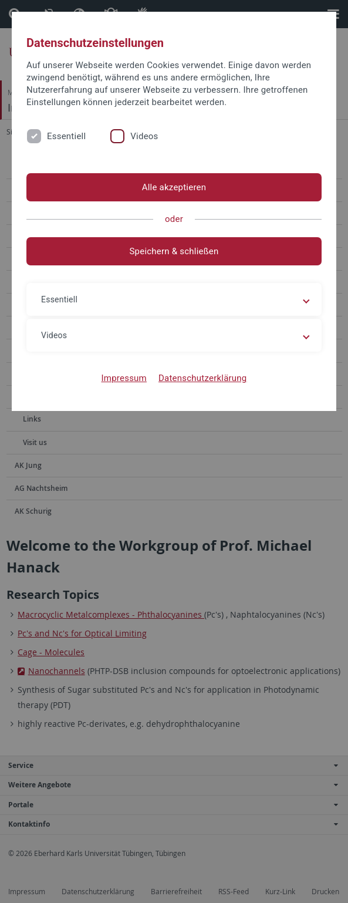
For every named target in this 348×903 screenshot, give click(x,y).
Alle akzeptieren (174, 187)
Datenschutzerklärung (202, 378)
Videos (144, 136)
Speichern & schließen (173, 251)
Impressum (124, 378)
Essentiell (66, 136)
